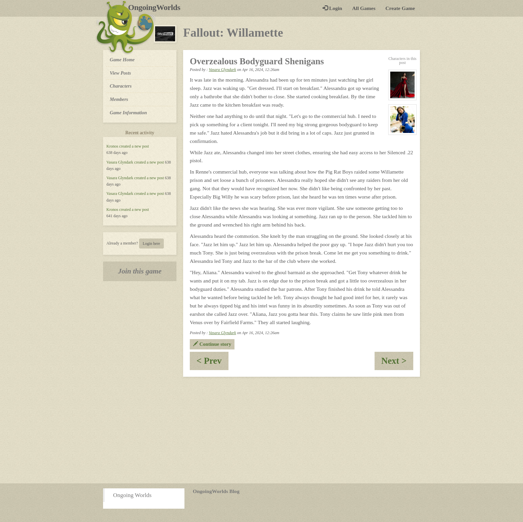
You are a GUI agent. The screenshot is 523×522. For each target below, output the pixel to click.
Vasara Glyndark (119, 162)
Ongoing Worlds (132, 495)
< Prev (212, 362)
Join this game (140, 271)
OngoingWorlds (156, 7)
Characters (120, 86)
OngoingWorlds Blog (216, 491)
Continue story (212, 344)
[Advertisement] (261, 430)
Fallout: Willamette (233, 32)
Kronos (112, 146)
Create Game (400, 8)
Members (119, 99)
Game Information (128, 112)
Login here (151, 243)
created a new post (134, 146)
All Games (364, 8)
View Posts (120, 73)
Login (332, 8)
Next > (397, 362)
